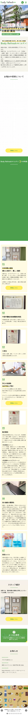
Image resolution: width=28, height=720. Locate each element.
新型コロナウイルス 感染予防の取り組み (13, 665)
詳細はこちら (14, 150)
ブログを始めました (7, 659)
